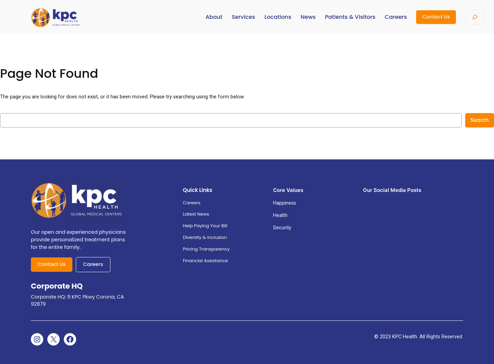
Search (479, 120)
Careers (93, 264)
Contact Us (436, 16)
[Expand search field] (474, 17)
